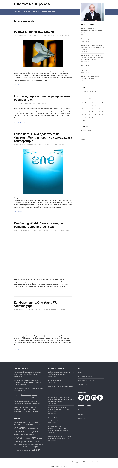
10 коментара (43, 103)
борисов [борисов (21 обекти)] (36, 425)
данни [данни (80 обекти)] (34, 431)
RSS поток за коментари (86, 380)
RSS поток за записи (85, 376)
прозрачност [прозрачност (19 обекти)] (23, 444)
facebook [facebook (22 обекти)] (27, 422)
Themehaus (100, 462)
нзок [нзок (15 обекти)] (15, 441)
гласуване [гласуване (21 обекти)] (28, 432)
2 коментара (64, 35)
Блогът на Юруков (32, 4)
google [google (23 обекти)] (33, 422)
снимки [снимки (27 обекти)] (29, 447)
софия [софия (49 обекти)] (35, 447)
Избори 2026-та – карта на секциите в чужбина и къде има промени (91, 30)
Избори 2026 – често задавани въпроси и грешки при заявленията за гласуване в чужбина (92, 57)
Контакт (26, 12)
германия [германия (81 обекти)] (19, 431)
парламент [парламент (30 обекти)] (38, 441)
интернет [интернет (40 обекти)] (27, 438)
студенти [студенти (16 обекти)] (25, 450)
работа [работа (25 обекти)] (34, 444)
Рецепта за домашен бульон (90, 39)
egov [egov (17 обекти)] (19, 422)
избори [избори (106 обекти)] (18, 437)
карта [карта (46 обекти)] (33, 438)
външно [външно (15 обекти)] (33, 428)
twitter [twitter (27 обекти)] (28, 425)
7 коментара (60, 144)
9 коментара (64, 230)
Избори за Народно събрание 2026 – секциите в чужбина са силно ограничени (27, 374)
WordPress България (85, 385)
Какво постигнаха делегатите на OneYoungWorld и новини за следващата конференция (43, 137)
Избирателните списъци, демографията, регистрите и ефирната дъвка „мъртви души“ (58, 428)
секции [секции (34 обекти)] (24, 447)
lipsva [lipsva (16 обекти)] (36, 422)
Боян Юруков (34, 35)
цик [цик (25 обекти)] (29, 450)
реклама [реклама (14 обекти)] (16, 447)
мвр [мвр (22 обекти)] (37, 438)
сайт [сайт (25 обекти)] (19, 447)
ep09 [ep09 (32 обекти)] (23, 422)
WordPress (86, 462)
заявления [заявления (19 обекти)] (34, 434)
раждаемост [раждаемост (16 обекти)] (40, 444)
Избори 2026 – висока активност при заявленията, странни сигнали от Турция (92, 47)
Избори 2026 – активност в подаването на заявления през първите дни (91, 68)
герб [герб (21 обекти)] (36, 428)
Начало (17, 12)
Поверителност (48, 12)
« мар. (83, 120)
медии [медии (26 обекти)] (41, 438)
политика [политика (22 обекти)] (17, 444)
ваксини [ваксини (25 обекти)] (28, 428)
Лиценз (36, 12)
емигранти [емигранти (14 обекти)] (23, 434)
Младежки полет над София (34, 31)
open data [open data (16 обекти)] (23, 424)
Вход (80, 372)
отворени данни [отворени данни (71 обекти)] (24, 441)
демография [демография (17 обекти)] (17, 434)
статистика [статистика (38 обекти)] (18, 450)
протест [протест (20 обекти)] (29, 444)
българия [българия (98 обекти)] (19, 427)
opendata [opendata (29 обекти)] (17, 425)
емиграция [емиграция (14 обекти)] (28, 434)
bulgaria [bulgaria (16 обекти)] (16, 422)
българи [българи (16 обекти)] (41, 424)
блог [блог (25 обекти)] (31, 425)
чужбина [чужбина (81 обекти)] (35, 450)
